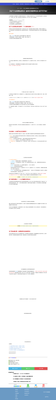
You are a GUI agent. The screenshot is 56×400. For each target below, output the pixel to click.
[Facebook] (14, 386)
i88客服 (47, 1)
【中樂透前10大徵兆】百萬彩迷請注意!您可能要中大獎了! (22, 381)
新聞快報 (16, 389)
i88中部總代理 (26, 391)
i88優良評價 (45, 4)
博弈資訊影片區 (27, 4)
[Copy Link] (20, 386)
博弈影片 (43, 386)
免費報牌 (28, 386)
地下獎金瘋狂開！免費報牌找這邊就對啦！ (16, 24)
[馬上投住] (28, 128)
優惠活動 (17, 4)
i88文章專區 (22, 4)
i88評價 (39, 1)
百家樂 (16, 395)
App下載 (32, 4)
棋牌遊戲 (16, 398)
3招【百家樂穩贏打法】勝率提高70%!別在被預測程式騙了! (22, 378)
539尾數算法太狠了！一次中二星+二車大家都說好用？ (21, 373)
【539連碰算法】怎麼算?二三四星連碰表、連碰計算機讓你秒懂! (23, 376)
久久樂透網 (12, 35)
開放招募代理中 (26, 393)
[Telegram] (19, 386)
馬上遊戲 (35, 386)
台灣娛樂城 (17, 393)
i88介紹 (14, 4)
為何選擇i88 (26, 395)
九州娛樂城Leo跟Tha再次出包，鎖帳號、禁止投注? (17, 347)
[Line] (16, 386)
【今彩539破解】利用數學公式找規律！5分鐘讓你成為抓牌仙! (29, 225)
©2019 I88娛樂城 (46, 392)
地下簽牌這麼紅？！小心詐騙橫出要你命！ (16, 23)
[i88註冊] (28, 228)
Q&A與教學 (36, 4)
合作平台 (46, 396)
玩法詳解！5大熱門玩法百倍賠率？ (15, 22)
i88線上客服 (41, 4)
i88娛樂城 (16, 271)
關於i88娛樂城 (26, 389)
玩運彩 (16, 396)
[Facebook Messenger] (17, 386)
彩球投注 (21, 8)
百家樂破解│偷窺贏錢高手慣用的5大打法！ (16, 348)
